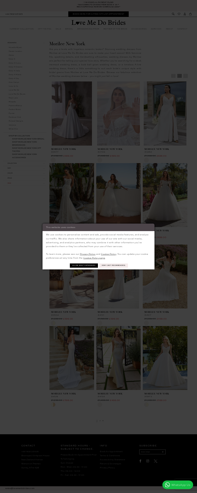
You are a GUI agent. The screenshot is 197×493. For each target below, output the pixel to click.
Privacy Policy (87, 253)
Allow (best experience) (80, 265)
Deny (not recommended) (117, 265)
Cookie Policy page (94, 257)
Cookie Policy (108, 253)
